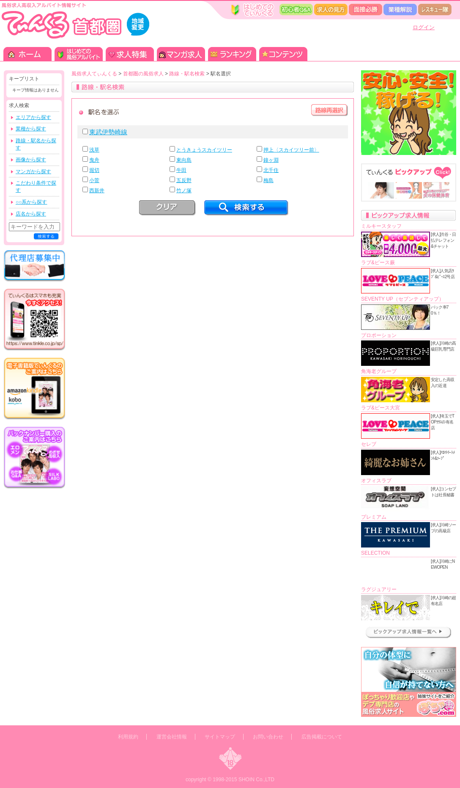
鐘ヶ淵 (271, 160)
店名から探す (31, 214)
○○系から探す (31, 202)
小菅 (94, 180)
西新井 (96, 191)
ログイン (424, 27)
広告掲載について (321, 737)
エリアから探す (33, 117)
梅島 (268, 180)
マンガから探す (33, 171)
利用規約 (128, 737)
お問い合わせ (268, 737)
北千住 (271, 170)
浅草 (94, 150)
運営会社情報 (171, 737)
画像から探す (31, 160)
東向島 (184, 160)
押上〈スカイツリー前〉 (291, 150)
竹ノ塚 (184, 191)
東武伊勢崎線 (108, 131)
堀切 (94, 170)
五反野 (184, 180)
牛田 (181, 170)
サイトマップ (220, 737)
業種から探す (31, 129)
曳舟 (94, 160)
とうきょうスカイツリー (204, 150)
